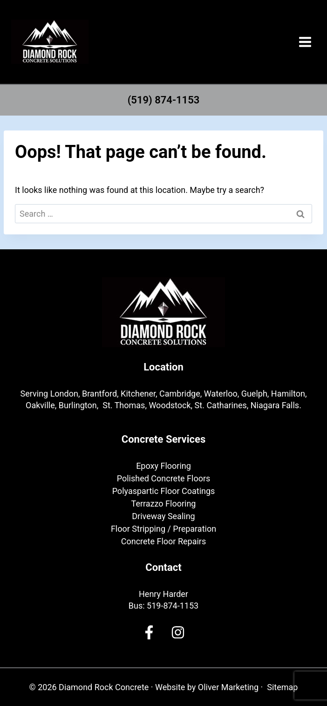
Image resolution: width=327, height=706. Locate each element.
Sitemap (282, 687)
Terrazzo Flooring (163, 503)
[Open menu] (305, 41)
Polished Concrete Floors (164, 478)
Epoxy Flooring (163, 466)
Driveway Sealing (163, 516)
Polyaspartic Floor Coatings (163, 491)
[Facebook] (149, 632)
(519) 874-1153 (164, 100)
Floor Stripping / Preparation (163, 529)
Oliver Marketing (228, 687)
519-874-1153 (172, 605)
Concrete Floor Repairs (163, 541)
